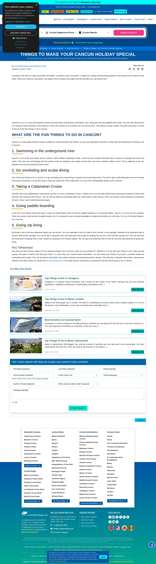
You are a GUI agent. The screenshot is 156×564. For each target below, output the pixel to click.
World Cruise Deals (32, 496)
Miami (109, 463)
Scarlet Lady (57, 475)
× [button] (36, 5)
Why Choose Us (44, 556)
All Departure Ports (117, 501)
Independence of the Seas (62, 464)
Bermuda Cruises (86, 487)
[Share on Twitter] (134, 69)
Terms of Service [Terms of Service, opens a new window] (20, 44)
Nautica (55, 443)
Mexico (23, 123)
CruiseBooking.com (56, 261)
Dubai (109, 440)
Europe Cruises (85, 452)
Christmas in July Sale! (91, 2)
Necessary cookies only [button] (20, 33)
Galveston (111, 470)
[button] (21, 21)
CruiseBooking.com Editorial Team (31, 66)
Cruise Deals (68, 19)
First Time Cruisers (95, 550)
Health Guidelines (73, 547)
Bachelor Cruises (31, 440)
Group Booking (86, 11)
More (150, 19)
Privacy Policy (128, 562)
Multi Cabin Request (89, 517)
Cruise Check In (42, 547)
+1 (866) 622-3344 (59, 525)
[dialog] (20, 27)
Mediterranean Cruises (88, 480)
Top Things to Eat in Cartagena (62, 278)
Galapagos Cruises (87, 491)
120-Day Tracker (72, 11)
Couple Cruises (30, 443)
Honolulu (110, 474)
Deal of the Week (57, 11)
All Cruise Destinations (91, 503)
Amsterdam (111, 485)
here (50, 559)
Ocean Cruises (111, 19)
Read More (136, 289)
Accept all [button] (20, 27)
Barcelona (111, 454)
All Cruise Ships (60, 501)
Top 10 (44, 11)
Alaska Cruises (85, 462)
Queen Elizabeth (58, 436)
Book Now (120, 11)
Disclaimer (140, 420)
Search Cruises (129, 32)
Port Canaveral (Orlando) (117, 443)
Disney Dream (57, 496)
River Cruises (125, 19)
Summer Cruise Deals (33, 493)
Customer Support (59, 532)
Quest (54, 440)
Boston (110, 467)
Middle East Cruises (87, 494)
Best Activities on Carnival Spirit (63, 320)
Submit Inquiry (78, 408)
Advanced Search (63, 42)
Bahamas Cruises (86, 448)
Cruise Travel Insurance (89, 547)
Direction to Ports (60, 550)
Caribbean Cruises (86, 484)
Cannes (110, 492)
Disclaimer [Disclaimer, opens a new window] (21, 47)
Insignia (55, 454)
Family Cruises (30, 447)
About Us (34, 556)
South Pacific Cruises (88, 498)
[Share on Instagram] (142, 69)
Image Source (119, 556)
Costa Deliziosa (58, 493)
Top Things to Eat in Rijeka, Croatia (64, 299)
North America (73, 48)
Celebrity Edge (58, 482)
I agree (103, 557)
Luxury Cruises (30, 457)
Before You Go (30, 547)
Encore (55, 447)
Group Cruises (30, 450)
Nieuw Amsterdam (59, 485)
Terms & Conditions (112, 562)
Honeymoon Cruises (32, 454)
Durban (110, 495)
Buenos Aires (112, 477)
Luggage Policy (125, 547)
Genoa (109, 436)
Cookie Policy (62, 561)
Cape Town (111, 481)
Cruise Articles (57, 48)
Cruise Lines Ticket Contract (77, 550)
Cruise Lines (139, 19)
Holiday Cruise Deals (32, 482)
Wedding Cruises (31, 461)
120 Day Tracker (87, 520)
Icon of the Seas (58, 489)
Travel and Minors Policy (57, 547)
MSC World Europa (59, 461)
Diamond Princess (59, 468)
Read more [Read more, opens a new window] (22, 18)
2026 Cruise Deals (31, 486)
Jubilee (55, 450)
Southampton (112, 450)
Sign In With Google (104, 11)
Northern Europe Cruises (89, 455)
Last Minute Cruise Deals (34, 489)
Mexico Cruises (85, 473)
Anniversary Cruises (32, 436)
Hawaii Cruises (85, 469)
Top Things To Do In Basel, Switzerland (66, 340)
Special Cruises (33, 465)
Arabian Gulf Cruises (87, 459)
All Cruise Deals (33, 501)
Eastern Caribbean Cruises (90, 466)
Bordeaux (111, 488)
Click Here (98, 42)
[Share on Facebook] (130, 69)
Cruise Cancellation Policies (109, 547)
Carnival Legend (58, 478)
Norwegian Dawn (58, 471)
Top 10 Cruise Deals (89, 526)
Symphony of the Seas (61, 457)
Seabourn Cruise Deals (33, 479)
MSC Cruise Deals (31, 475)
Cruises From (95, 19)
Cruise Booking (40, 48)
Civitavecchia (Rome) (115, 447)
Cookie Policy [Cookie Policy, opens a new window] (20, 42)
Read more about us (30, 532)
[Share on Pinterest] (138, 69)
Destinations (82, 19)
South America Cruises (88, 476)
